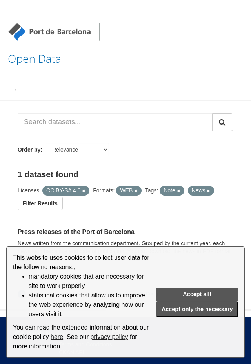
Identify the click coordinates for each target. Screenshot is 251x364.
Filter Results (40, 203)
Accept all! (197, 294)
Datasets (29, 90)
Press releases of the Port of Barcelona (76, 231)
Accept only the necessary (197, 309)
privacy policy (109, 336)
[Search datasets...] (115, 122)
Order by (29, 150)
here (57, 336)
